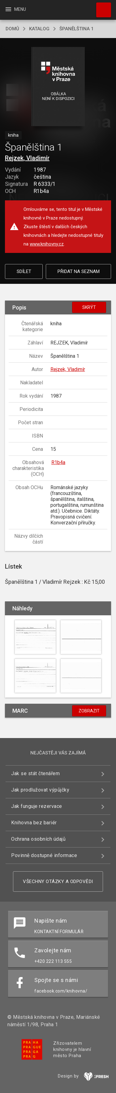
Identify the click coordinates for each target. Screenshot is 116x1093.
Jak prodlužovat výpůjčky (40, 790)
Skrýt (89, 307)
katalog (39, 29)
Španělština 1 (76, 29)
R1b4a (58, 462)
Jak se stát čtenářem (35, 773)
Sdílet (24, 271)
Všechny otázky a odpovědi (58, 881)
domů (12, 29)
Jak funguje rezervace (36, 806)
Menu (15, 9)
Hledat (101, 7)
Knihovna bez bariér (34, 823)
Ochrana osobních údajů (38, 839)
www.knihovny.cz (47, 244)
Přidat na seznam (79, 271)
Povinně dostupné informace (44, 855)
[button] (58, 87)
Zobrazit (89, 710)
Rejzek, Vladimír (27, 158)
